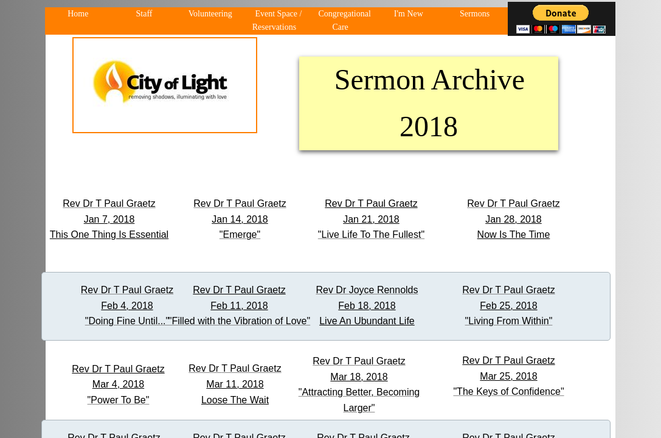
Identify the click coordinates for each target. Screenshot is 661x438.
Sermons (475, 13)
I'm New (408, 13)
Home (77, 13)
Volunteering (210, 13)
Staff (144, 13)
